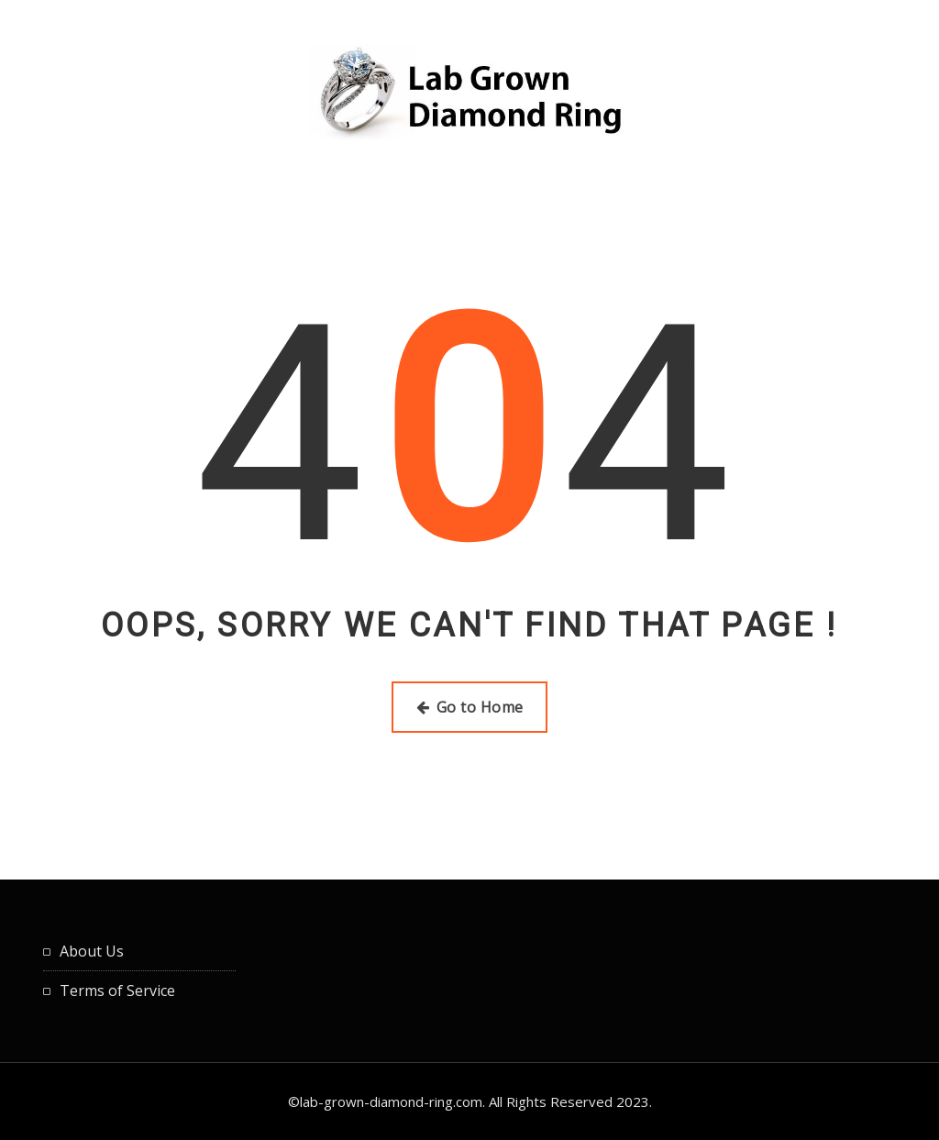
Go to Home (470, 707)
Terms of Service (117, 990)
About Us (92, 951)
